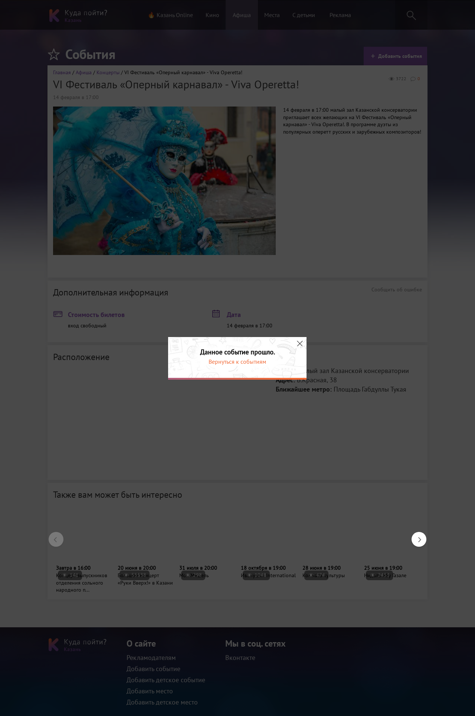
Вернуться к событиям (237, 361)
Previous (52, 535)
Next (415, 535)
